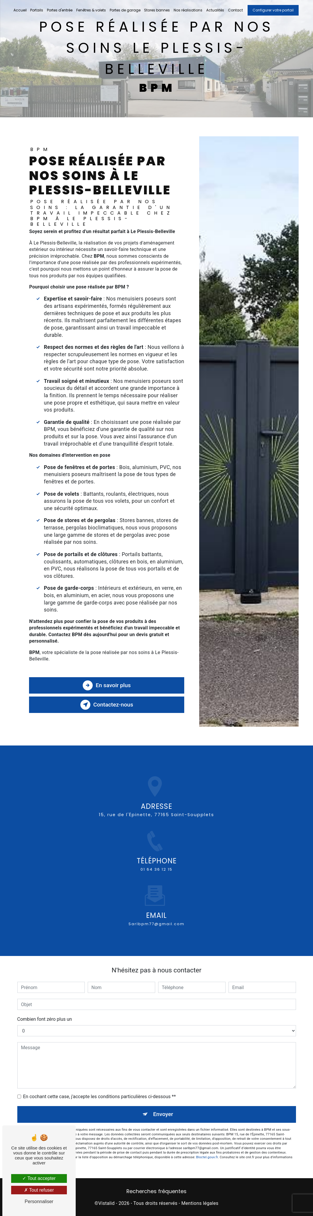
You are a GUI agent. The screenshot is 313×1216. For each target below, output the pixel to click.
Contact (235, 10)
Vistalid (106, 1203)
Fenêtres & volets (91, 10)
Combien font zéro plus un (44, 1019)
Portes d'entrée (59, 10)
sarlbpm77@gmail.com (156, 917)
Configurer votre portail (273, 10)
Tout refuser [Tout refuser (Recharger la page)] (39, 1190)
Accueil (20, 10)
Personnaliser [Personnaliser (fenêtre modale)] (39, 1201)
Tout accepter (38, 1178)
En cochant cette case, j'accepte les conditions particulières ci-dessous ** (99, 1096)
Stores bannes (157, 10)
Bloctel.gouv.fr (207, 1157)
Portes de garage (125, 10)
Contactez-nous (106, 705)
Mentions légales (199, 1203)
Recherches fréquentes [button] (156, 1191)
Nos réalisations (188, 10)
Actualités (215, 10)
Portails (36, 10)
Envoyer (163, 1114)
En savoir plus (107, 685)
